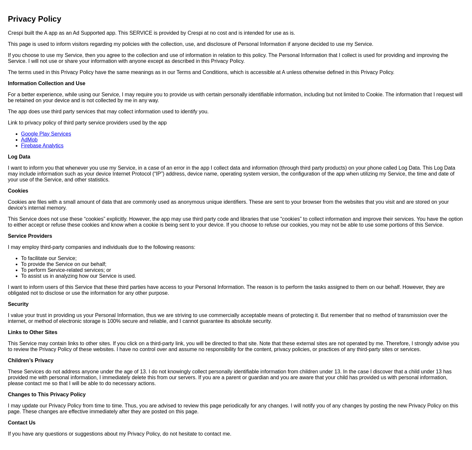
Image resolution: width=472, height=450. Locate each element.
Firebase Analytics (42, 145)
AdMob (29, 139)
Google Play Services (46, 134)
